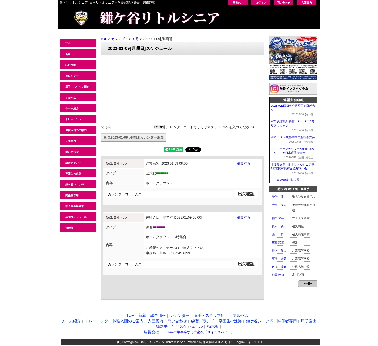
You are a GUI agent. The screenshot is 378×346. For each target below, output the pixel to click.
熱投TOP (238, 2)
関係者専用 (72, 195)
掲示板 (69, 227)
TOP (68, 43)
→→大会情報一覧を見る (287, 180)
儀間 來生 (278, 218)
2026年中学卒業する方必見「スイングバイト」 (198, 332)
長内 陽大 (279, 250)
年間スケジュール (76, 217)
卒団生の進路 (73, 173)
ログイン (261, 2)
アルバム (70, 97)
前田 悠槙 (278, 274)
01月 (135, 39)
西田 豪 (278, 234)
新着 (68, 54)
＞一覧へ (308, 283)
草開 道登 (279, 258)
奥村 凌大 (279, 226)
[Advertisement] (182, 90)
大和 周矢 (279, 205)
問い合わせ (283, 2)
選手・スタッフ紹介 (77, 86)
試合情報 (70, 65)
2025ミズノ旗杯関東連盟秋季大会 (293, 137)
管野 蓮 (278, 196)
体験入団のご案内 (76, 130)
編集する (243, 163)
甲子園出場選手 (74, 206)
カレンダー (72, 75)
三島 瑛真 (278, 242)
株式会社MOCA (213, 342)
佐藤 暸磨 (279, 266)
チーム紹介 (72, 108)
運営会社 (151, 332)
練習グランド (73, 162)
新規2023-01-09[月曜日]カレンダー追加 (134, 137)
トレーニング (73, 119)
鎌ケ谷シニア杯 (74, 184)
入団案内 (306, 2)
